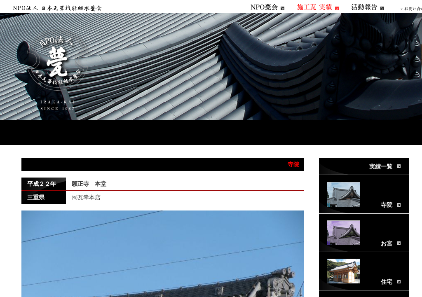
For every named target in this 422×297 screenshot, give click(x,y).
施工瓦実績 (318, 7)
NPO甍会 (267, 7)
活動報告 (367, 7)
